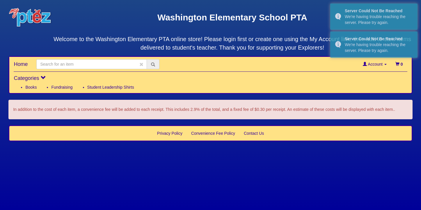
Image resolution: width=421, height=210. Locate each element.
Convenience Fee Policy (213, 133)
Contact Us (254, 133)
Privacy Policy (169, 133)
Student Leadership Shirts (110, 87)
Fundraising (61, 87)
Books (31, 87)
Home (21, 64)
